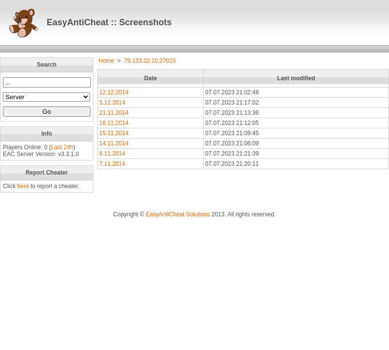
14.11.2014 (113, 143)
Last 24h (62, 147)
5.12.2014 (112, 102)
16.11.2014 (113, 123)
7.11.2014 (112, 163)
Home (106, 60)
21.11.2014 (113, 112)
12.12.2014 (113, 92)
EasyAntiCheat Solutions (178, 214)
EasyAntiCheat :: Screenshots (109, 22)
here (23, 186)
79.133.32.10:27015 (150, 60)
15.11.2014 (113, 133)
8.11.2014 (112, 153)
